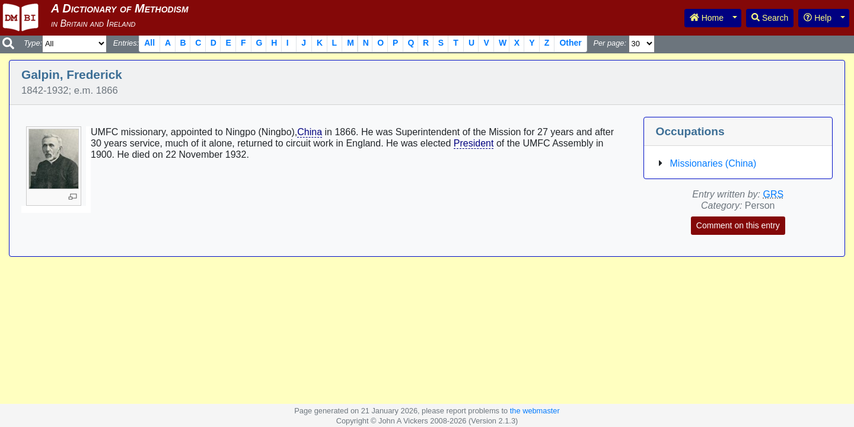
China (309, 132)
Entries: (126, 43)
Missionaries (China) (713, 163)
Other (570, 42)
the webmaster (535, 410)
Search (769, 18)
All (149, 42)
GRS (773, 194)
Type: (33, 43)
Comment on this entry (738, 225)
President (474, 143)
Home (707, 18)
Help (817, 18)
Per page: (609, 43)
